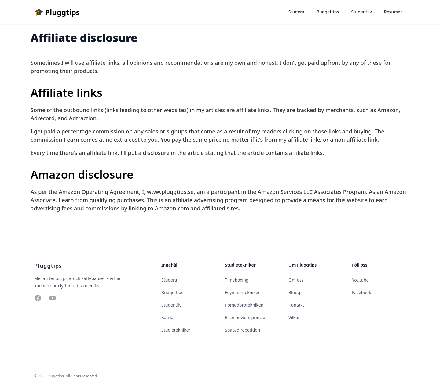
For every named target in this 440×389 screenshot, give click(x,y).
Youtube (360, 280)
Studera (296, 12)
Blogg (294, 292)
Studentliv (361, 12)
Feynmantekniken (243, 292)
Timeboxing (236, 280)
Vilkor (294, 317)
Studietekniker (175, 330)
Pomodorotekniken (244, 305)
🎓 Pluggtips (57, 12)
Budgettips (328, 12)
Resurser (393, 12)
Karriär (168, 317)
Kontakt (296, 305)
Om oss (296, 280)
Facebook (361, 292)
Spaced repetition (242, 330)
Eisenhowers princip (245, 317)
